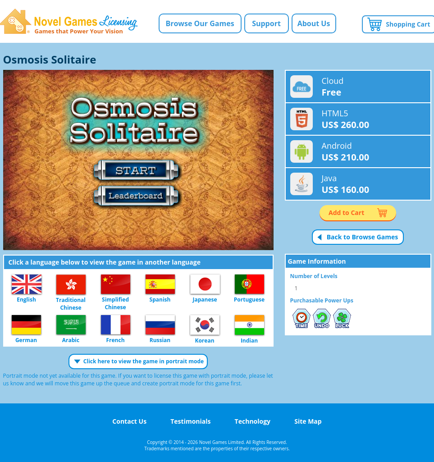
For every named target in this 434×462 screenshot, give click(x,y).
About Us (313, 23)
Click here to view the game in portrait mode (143, 361)
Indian (249, 325)
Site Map (307, 421)
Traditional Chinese (71, 285)
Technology (252, 421)
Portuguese (249, 285)
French (116, 325)
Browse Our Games (199, 23)
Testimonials (190, 421)
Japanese (205, 285)
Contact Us (129, 421)
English (26, 285)
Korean (205, 325)
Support (266, 23)
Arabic (71, 325)
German (26, 325)
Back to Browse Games (362, 237)
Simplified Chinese (116, 285)
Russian (160, 325)
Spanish (160, 285)
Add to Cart (346, 212)
